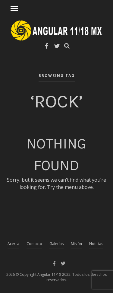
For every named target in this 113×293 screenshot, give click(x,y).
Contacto (34, 243)
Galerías (56, 243)
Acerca (13, 243)
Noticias (96, 243)
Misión (76, 243)
